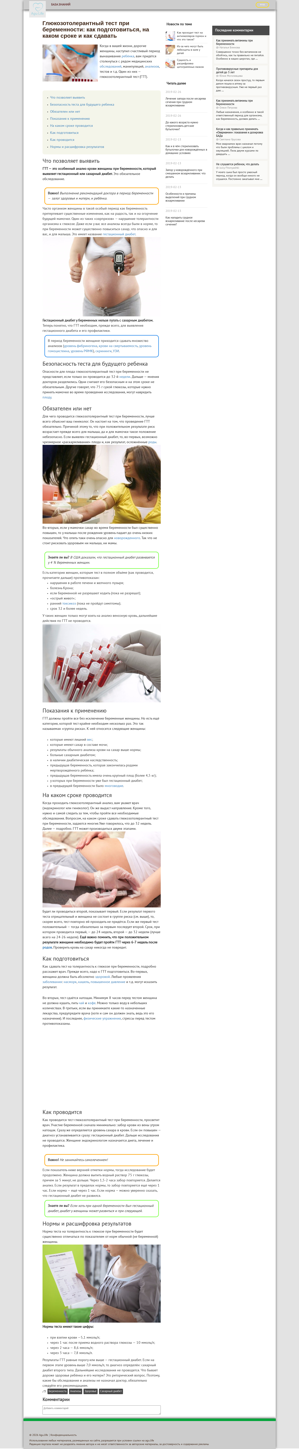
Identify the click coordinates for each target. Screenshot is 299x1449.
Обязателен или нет (65, 111)
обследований (110, 66)
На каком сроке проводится (71, 126)
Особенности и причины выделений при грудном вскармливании (181, 197)
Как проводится (62, 140)
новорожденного (127, 538)
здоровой (102, 977)
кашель (83, 982)
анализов (152, 66)
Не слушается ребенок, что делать (237, 164)
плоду (47, 397)
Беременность (58, 1391)
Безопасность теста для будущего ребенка (82, 104)
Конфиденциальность (64, 1435)
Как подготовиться (64, 133)
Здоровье (90, 1391)
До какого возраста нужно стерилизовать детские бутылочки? (182, 126)
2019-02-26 (173, 92)
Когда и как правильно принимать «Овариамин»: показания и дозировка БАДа (239, 132)
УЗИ (116, 351)
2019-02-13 (173, 139)
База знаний (60, 4)
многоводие (114, 786)
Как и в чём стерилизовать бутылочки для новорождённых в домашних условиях (186, 150)
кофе (92, 1003)
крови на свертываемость (118, 346)
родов (47, 947)
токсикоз (69, 603)
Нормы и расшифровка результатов (77, 147)
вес (89, 739)
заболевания (52, 982)
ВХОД (262, 5)
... (257, 59)
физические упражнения (102, 1018)
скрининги (104, 351)
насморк (70, 982)
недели (124, 377)
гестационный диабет (119, 234)
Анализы (75, 1391)
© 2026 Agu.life (38, 1435)
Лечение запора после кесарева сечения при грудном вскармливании (186, 102)
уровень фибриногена (80, 346)
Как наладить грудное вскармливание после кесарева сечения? (185, 221)
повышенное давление (108, 982)
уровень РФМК (82, 351)
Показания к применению (70, 118)
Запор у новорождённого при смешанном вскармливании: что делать (186, 173)
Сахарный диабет (111, 1391)
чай (81, 1003)
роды (152, 442)
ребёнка (128, 56)
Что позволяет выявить (67, 97)
